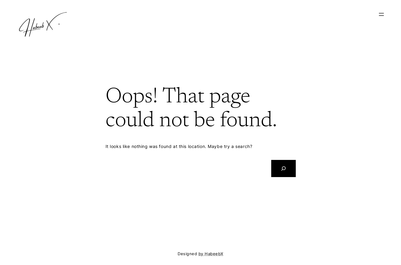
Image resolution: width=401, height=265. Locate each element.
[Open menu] (381, 14)
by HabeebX (211, 254)
